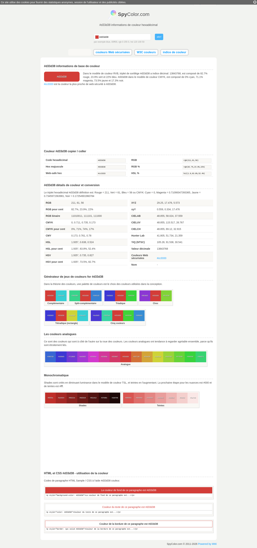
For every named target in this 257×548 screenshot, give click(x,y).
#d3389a (104, 356)
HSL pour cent (54, 248)
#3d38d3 (110, 295)
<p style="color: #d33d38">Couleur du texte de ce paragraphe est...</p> (128, 512)
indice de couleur (174, 52)
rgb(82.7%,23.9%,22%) (197, 167)
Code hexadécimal (57, 160)
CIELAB (136, 215)
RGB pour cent (54, 209)
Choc (155, 303)
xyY (133, 209)
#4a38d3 (96, 315)
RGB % (135, 166)
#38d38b (75, 295)
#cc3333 (48, 84)
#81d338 (166, 295)
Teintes (160, 405)
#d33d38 (111, 161)
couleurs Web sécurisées (113, 52)
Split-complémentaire (85, 303)
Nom (134, 264)
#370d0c (104, 398)
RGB (134, 160)
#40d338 (128, 315)
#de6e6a (139, 398)
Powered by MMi (207, 544)
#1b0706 (115, 398)
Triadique (120, 303)
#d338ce (93, 356)
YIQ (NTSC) (138, 242)
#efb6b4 (171, 398)
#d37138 (136, 356)
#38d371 (201, 356)
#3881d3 (96, 295)
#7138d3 (72, 356)
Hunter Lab (138, 235)
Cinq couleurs (118, 323)
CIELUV (135, 222)
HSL (48, 242)
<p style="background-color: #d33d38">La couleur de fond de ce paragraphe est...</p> (128, 496)
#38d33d (131, 295)
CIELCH (136, 229)
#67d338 (179, 356)
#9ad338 (169, 356)
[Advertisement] (128, 118)
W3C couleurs (146, 52)
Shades (82, 405)
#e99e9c (161, 398)
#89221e (72, 398)
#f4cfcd (182, 398)
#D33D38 (111, 167)
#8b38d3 (145, 295)
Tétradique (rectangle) (66, 323)
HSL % (135, 173)
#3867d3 (50, 356)
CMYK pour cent (55, 229)
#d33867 (115, 356)
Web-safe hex (54, 173)
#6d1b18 (83, 398)
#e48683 (150, 398)
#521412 (93, 398)
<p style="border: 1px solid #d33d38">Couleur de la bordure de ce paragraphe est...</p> (128, 529)
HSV (48, 255)
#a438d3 (83, 356)
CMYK (49, 222)
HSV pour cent (54, 261)
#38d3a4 (107, 315)
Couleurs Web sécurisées (139, 257)
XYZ (133, 202)
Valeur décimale (140, 248)
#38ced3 (61, 295)
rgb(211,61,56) (197, 161)
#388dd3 (139, 315)
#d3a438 (147, 356)
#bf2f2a (50, 398)
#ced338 (72, 315)
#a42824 (61, 398)
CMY (48, 235)
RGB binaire (53, 215)
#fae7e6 (193, 398)
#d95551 (128, 398)
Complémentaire (55, 303)
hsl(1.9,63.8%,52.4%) (197, 174)
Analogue (126, 364)
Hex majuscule (54, 166)
